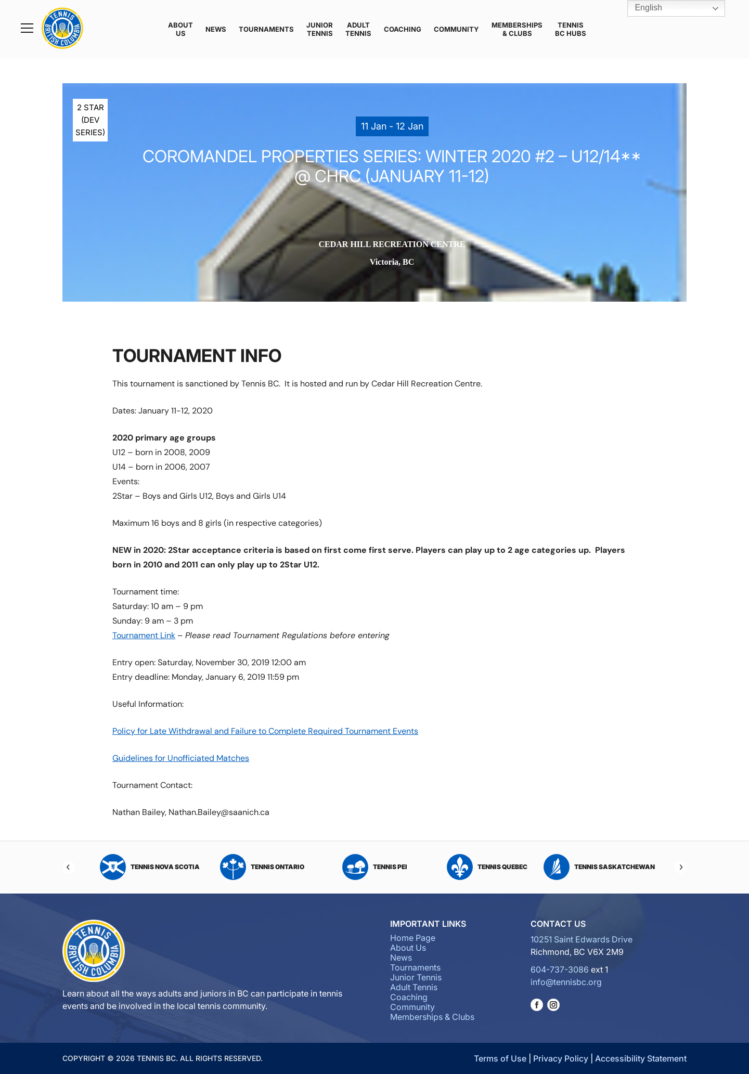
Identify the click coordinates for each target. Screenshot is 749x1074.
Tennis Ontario (262, 867)
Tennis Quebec (487, 867)
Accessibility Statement (641, 1058)
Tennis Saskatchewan (599, 867)
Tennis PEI (374, 867)
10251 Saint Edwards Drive (581, 939)
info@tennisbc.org (566, 982)
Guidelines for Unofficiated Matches (180, 758)
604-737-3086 (560, 969)
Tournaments (266, 29)
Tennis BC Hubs (570, 29)
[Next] (680, 867)
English (641, 8)
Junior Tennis (319, 29)
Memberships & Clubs (517, 29)
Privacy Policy (560, 1058)
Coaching (402, 29)
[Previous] (68, 867)
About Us (180, 29)
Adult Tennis (358, 29)
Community (456, 29)
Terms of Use (500, 1058)
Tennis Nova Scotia (150, 867)
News (215, 29)
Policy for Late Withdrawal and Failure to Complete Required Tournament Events (265, 731)
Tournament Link (143, 635)
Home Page (412, 938)
